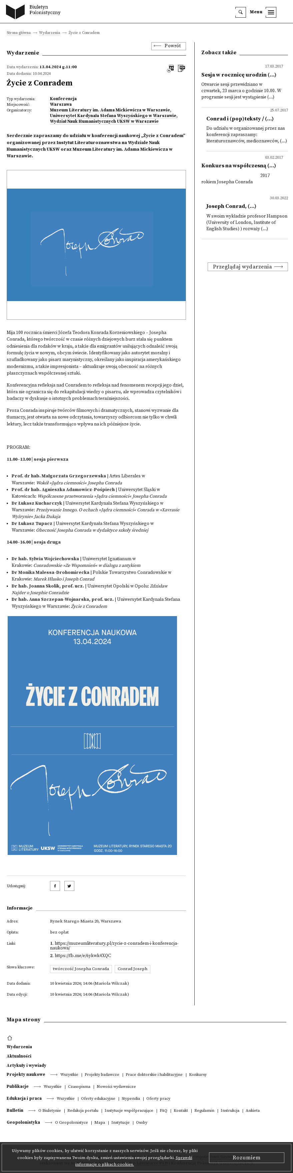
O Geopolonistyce (71, 1123)
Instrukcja (230, 1111)
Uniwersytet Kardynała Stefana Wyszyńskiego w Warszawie (113, 115)
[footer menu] (10, 1038)
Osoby (141, 1123)
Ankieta (253, 1111)
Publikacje (18, 1086)
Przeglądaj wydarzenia (242, 266)
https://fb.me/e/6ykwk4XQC (83, 956)
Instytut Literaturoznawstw (87, 143)
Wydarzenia (49, 33)
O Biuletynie (49, 1111)
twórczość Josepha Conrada (81, 968)
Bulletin (15, 1110)
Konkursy (198, 1075)
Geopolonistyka (23, 1122)
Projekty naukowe (26, 1074)
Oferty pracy (158, 1099)
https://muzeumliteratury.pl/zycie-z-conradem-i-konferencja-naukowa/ (114, 946)
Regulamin (204, 1111)
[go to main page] (35, 12)
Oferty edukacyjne (98, 1099)
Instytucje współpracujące (129, 1111)
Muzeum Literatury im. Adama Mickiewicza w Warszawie (110, 110)
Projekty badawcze (102, 1075)
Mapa (99, 1123)
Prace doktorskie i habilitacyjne (154, 1075)
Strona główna (19, 33)
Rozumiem (247, 1157)
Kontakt (181, 1111)
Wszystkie (69, 1075)
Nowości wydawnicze (116, 1087)
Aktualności (19, 1056)
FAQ (163, 1111)
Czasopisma (79, 1087)
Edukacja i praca (24, 1098)
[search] (240, 12)
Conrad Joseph (132, 968)
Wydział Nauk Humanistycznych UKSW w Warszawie (104, 121)
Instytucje (120, 1123)
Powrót (173, 46)
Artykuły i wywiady (26, 1065)
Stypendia (131, 1099)
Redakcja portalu (82, 1111)
